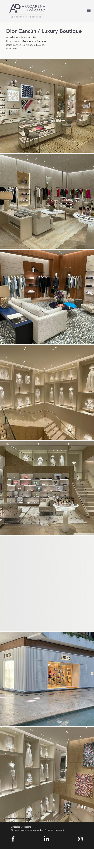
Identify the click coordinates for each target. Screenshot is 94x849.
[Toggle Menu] (88, 11)
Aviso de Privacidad (54, 830)
